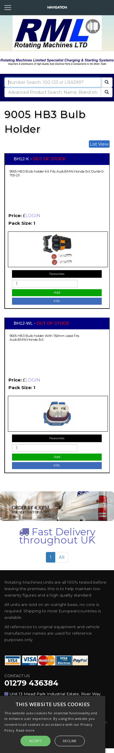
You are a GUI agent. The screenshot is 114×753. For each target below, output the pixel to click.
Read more (25, 730)
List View (99, 144)
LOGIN (32, 215)
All (61, 557)
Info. (56, 301)
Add (57, 292)
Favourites (56, 274)
